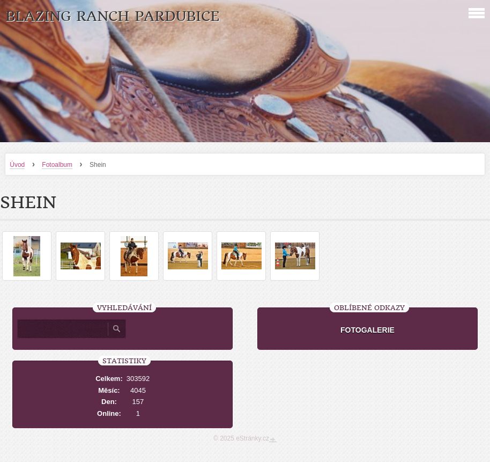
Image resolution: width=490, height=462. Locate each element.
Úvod (17, 164)
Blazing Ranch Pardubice (112, 16)
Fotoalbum (57, 164)
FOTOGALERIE (367, 330)
